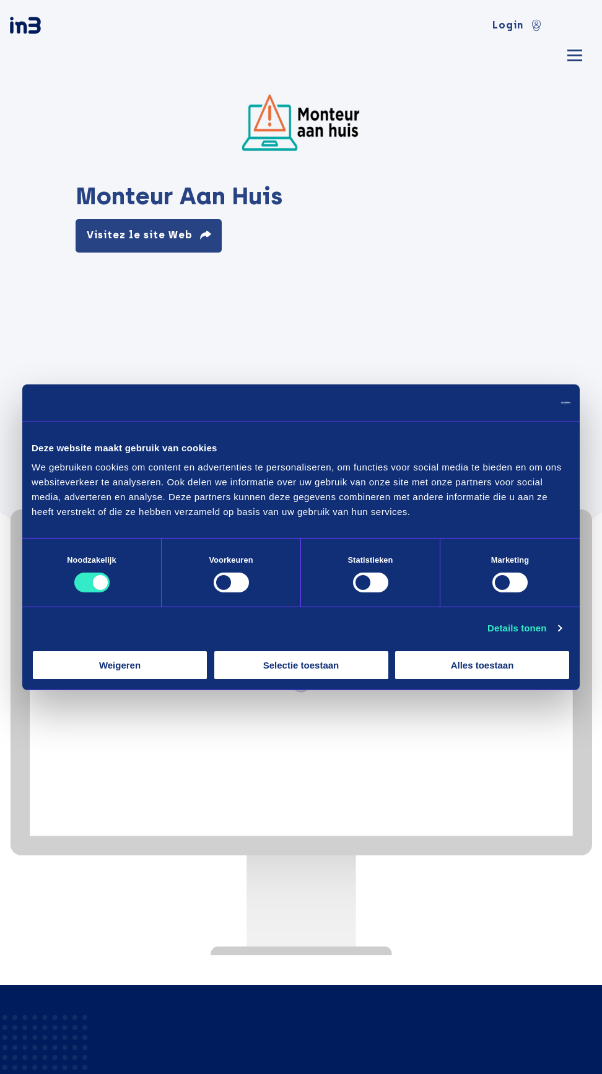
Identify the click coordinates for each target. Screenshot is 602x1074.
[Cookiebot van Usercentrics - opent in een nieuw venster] (516, 402)
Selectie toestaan (301, 665)
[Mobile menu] (574, 53)
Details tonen (516, 628)
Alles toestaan (482, 665)
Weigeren (120, 665)
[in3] (47, 27)
